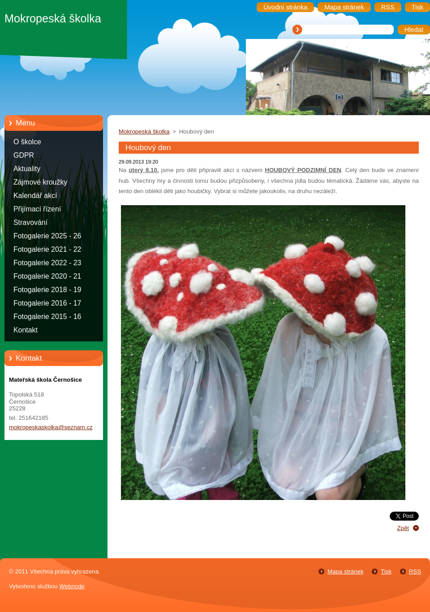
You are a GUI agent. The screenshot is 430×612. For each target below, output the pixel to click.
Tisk (386, 571)
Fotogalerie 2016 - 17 (47, 303)
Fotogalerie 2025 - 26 (47, 236)
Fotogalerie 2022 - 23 (47, 263)
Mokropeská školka (144, 131)
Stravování (30, 222)
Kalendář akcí (35, 195)
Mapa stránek (345, 571)
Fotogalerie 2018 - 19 (47, 289)
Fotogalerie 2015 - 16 (47, 316)
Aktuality (26, 168)
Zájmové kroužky (40, 182)
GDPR (23, 155)
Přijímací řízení (37, 209)
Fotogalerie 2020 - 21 (47, 276)
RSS (415, 571)
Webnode (72, 586)
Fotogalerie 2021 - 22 (47, 249)
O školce (27, 142)
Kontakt (25, 330)
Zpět (403, 528)
